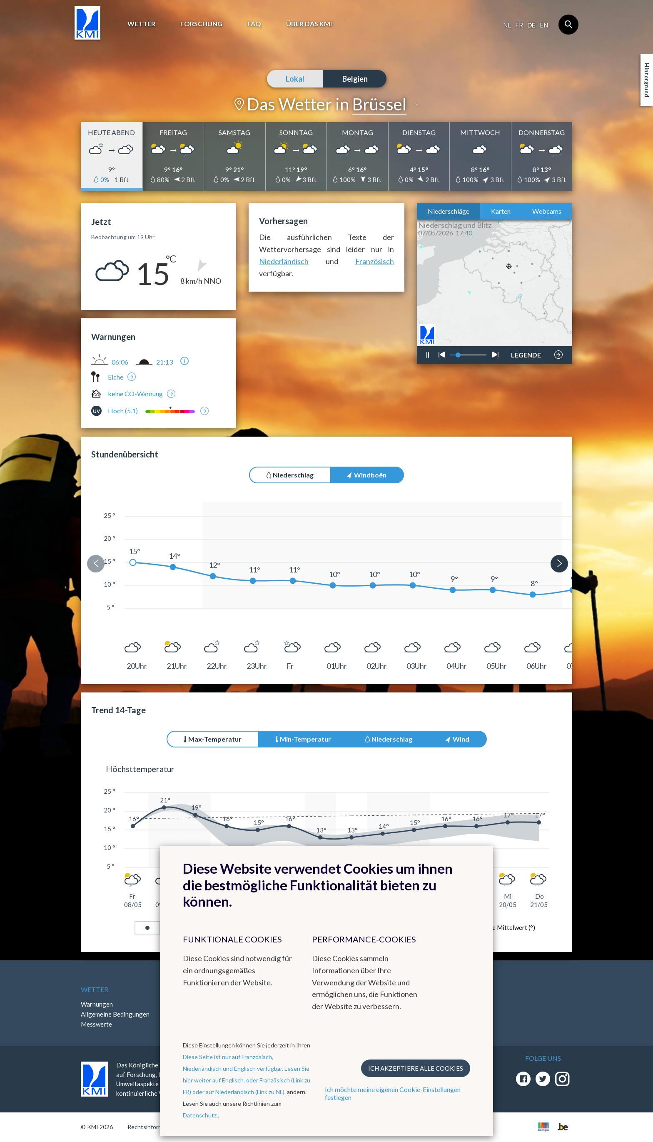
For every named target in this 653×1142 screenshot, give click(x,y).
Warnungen (97, 1004)
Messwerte (96, 1024)
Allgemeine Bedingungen (115, 1014)
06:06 (120, 362)
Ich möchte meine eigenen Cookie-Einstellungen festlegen (393, 1093)
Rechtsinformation (151, 1126)
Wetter (141, 23)
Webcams (546, 211)
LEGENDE (526, 352)
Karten (501, 211)
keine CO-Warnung (135, 393)
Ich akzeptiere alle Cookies (415, 1068)
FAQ (254, 23)
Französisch (374, 261)
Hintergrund (647, 80)
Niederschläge (448, 211)
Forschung (201, 23)
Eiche (115, 377)
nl (507, 25)
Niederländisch (284, 261)
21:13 (164, 362)
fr (519, 25)
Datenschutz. (200, 1115)
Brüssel (379, 104)
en (544, 25)
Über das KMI (309, 23)
